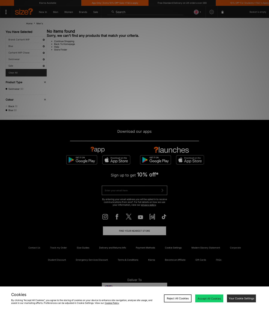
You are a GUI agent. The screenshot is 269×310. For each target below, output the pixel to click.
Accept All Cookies (209, 298)
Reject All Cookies (178, 298)
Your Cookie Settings (241, 298)
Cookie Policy (112, 303)
